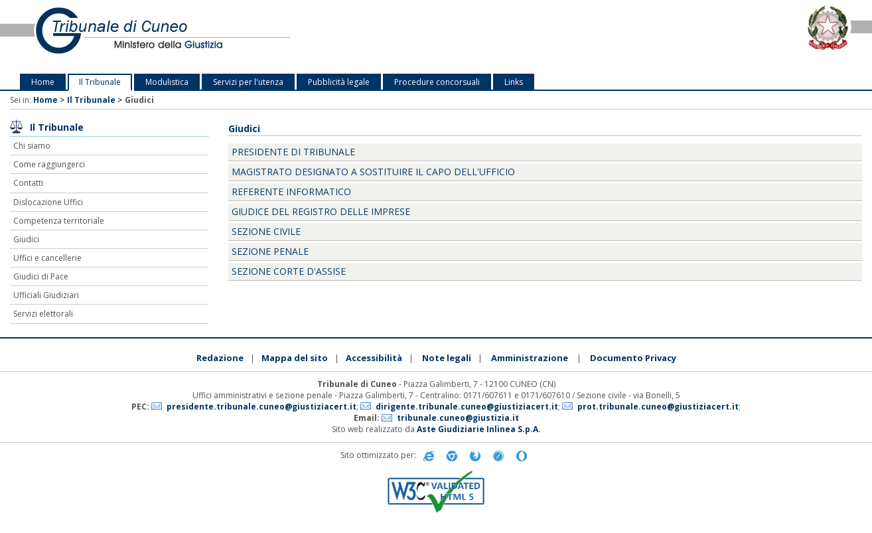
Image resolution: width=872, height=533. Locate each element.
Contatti (28, 183)
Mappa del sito (294, 358)
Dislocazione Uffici (48, 202)
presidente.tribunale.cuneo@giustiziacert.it (261, 406)
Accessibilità (374, 358)
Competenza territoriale (58, 220)
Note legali (446, 358)
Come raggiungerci (49, 164)
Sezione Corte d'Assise (289, 271)
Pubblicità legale (339, 82)
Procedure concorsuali (437, 82)
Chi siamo (31, 145)
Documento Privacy (633, 358)
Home (42, 82)
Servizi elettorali (43, 313)
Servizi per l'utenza (248, 82)
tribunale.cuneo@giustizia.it (458, 417)
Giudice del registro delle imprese (321, 211)
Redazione (220, 358)
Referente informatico (291, 191)
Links (513, 82)
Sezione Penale (270, 251)
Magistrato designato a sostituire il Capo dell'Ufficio (373, 171)
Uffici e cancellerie (47, 258)
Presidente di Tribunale (293, 151)
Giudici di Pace (40, 276)
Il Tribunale (100, 82)
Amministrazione (529, 358)
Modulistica (166, 82)
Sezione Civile (266, 231)
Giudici (26, 239)
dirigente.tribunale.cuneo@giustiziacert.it (467, 406)
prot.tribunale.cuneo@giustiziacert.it (658, 406)
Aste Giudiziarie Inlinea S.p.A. (479, 429)
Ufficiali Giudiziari (46, 295)
